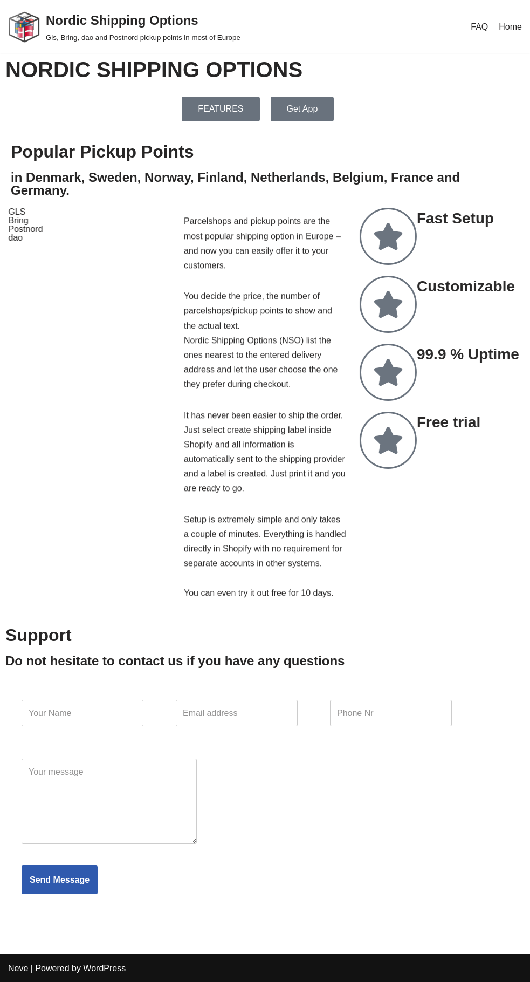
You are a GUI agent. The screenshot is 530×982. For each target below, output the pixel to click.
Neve (18, 968)
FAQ (479, 26)
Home (510, 26)
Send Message (60, 879)
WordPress (104, 968)
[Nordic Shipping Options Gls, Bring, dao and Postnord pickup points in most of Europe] (124, 27)
